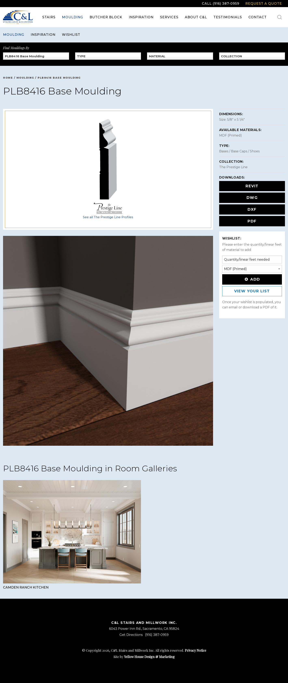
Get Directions (131, 635)
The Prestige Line (233, 167)
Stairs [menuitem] (48, 17)
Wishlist (71, 35)
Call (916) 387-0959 (220, 3)
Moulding (13, 35)
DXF (252, 209)
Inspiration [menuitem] (141, 17)
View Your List (252, 291)
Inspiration (43, 35)
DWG (252, 197)
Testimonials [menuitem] (227, 17)
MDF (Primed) (230, 135)
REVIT (252, 186)
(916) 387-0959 (157, 635)
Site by (144, 657)
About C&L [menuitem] (196, 17)
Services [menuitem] (169, 17)
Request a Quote (263, 3)
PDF (252, 221)
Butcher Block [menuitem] (106, 17)
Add (252, 279)
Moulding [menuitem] (72, 17)
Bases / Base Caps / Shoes (239, 151)
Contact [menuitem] (257, 17)
